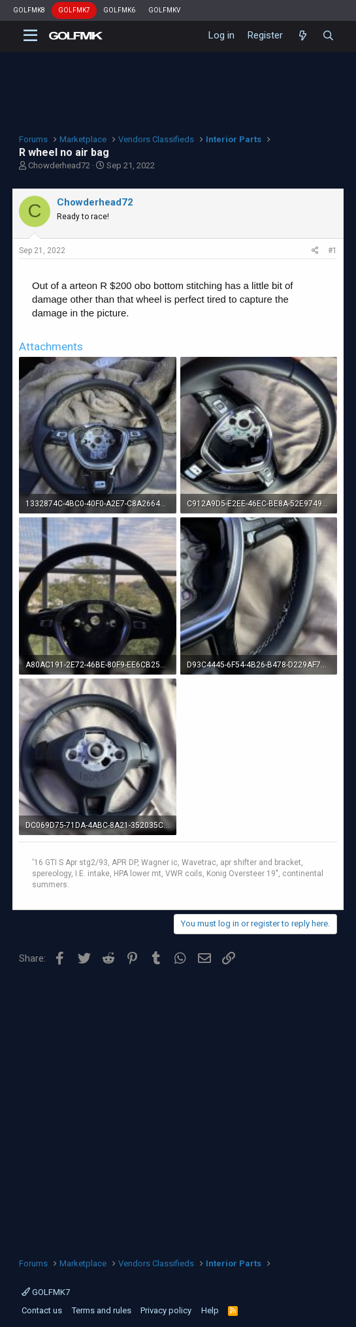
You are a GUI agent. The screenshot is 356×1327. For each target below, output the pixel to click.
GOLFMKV (164, 10)
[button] (30, 36)
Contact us (42, 1310)
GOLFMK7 (74, 10)
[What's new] (302, 35)
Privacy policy (165, 1310)
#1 (332, 250)
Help (210, 1310)
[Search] (328, 35)
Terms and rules (101, 1310)
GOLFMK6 (119, 10)
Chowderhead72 (59, 165)
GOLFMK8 (29, 10)
